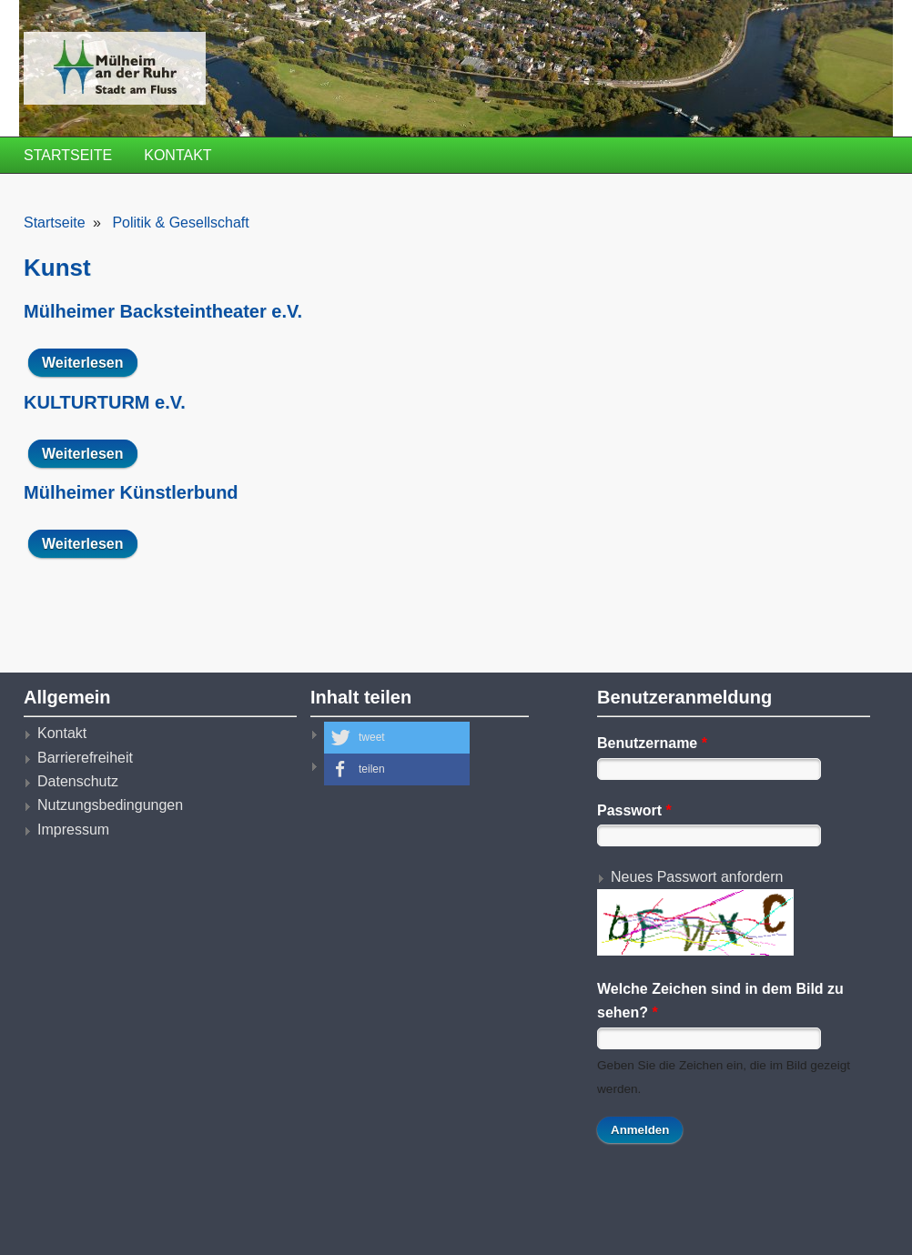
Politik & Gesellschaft (180, 222)
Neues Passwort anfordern (697, 877)
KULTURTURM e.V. (105, 402)
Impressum (73, 829)
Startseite (68, 155)
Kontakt (177, 155)
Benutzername (652, 743)
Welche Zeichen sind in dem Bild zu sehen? (720, 1000)
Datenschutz (77, 781)
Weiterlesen (89, 362)
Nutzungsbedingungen (110, 805)
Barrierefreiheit (85, 757)
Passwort (634, 810)
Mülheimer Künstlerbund (131, 492)
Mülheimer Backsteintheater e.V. (163, 311)
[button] (397, 738)
